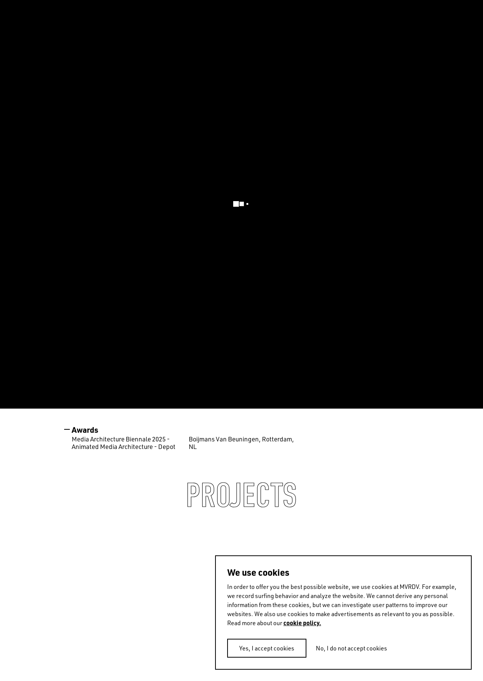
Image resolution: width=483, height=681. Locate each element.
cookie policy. (302, 623)
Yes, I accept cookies (266, 648)
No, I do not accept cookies (351, 648)
